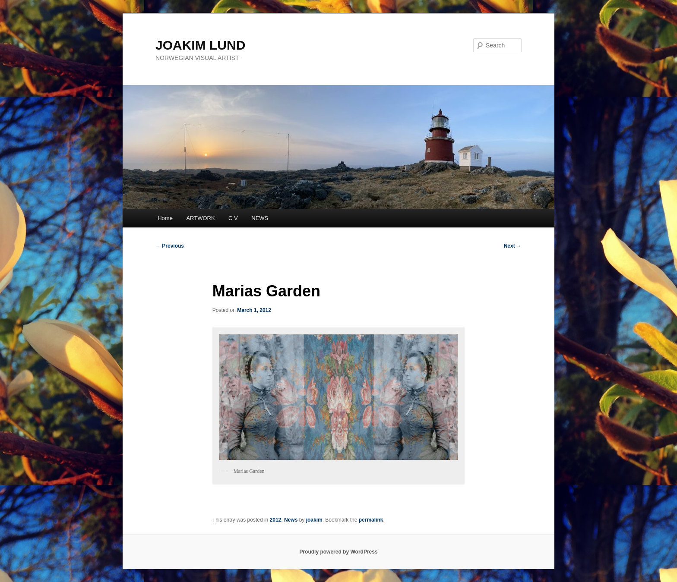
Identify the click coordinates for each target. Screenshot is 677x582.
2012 (276, 520)
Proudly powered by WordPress (338, 552)
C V (233, 218)
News (290, 520)
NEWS (259, 218)
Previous (169, 246)
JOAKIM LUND (200, 45)
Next (513, 246)
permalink (371, 520)
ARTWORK (200, 218)
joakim (314, 520)
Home (165, 218)
